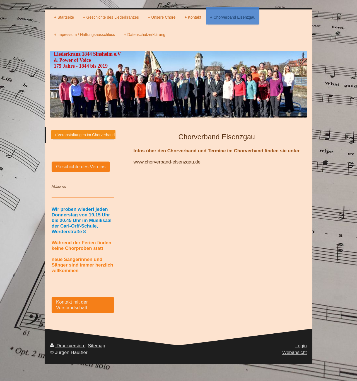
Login (301, 345)
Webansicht (294, 352)
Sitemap (96, 345)
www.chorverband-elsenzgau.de (167, 162)
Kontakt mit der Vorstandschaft (72, 304)
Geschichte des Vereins (80, 166)
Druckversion (67, 345)
